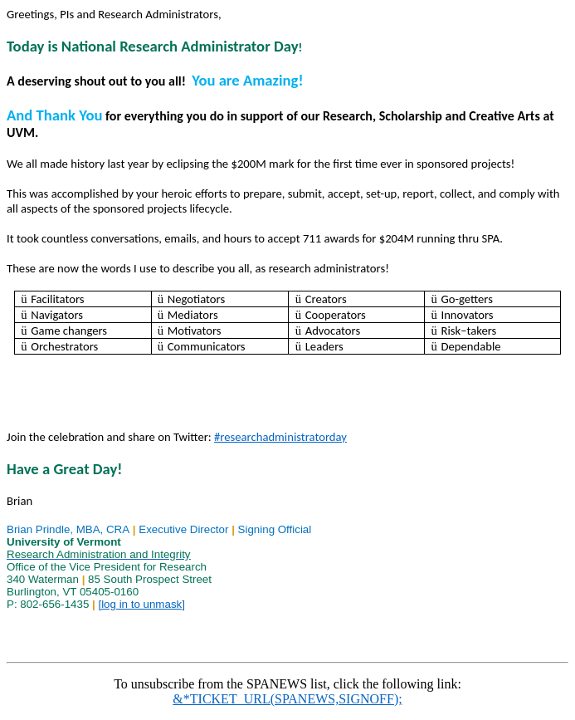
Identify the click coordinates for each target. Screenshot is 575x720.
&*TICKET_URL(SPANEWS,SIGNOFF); (287, 699)
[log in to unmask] (141, 604)
